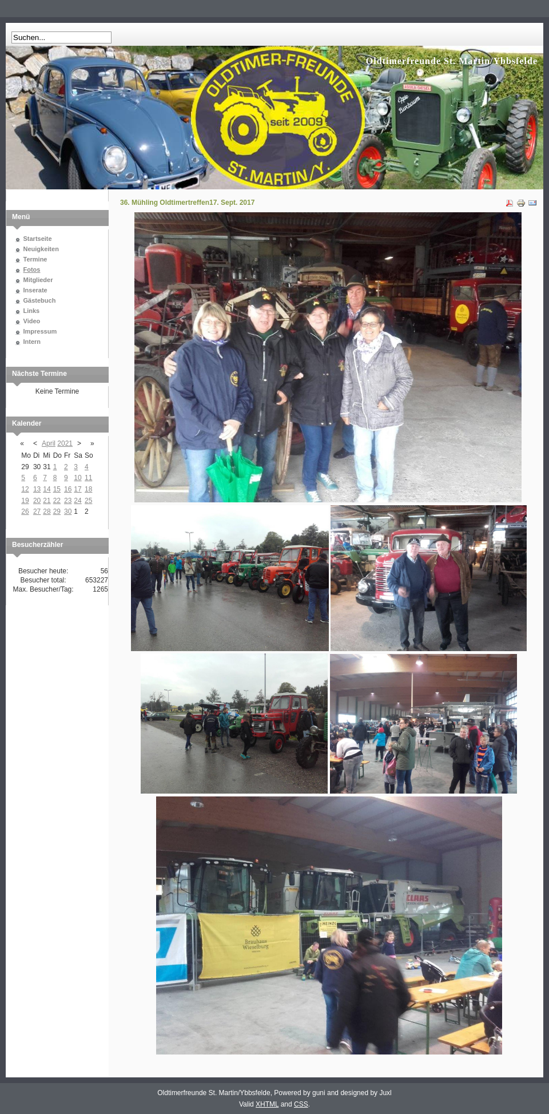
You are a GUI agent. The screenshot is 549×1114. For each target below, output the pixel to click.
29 (57, 512)
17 (77, 489)
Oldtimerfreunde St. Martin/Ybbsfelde (452, 61)
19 (25, 501)
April (48, 443)
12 (25, 489)
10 (77, 478)
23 (67, 501)
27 (37, 512)
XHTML (267, 1104)
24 (77, 501)
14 (46, 489)
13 (37, 489)
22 (57, 501)
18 (88, 489)
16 (67, 489)
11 (88, 478)
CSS (301, 1104)
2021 (65, 443)
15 (57, 489)
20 (37, 501)
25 (88, 501)
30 (67, 512)
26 (25, 512)
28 (46, 512)
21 (46, 501)
